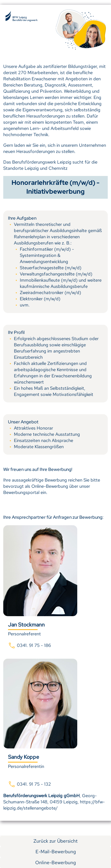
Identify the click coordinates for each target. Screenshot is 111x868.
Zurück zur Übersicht (55, 841)
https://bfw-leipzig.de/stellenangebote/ (54, 805)
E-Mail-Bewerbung (56, 852)
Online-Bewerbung (55, 862)
